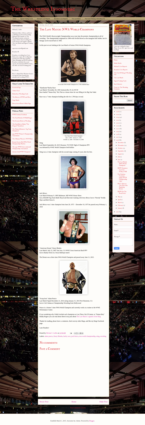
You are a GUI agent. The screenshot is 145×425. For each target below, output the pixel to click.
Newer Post (43, 402)
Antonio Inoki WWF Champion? (21, 152)
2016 (117, 140)
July (119, 157)
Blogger (91, 421)
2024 (117, 117)
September (121, 151)
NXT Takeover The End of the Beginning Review (123, 186)
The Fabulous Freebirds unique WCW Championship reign (122, 177)
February (120, 205)
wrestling (103, 336)
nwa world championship (87, 336)
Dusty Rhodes (58, 336)
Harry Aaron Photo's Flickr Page (21, 103)
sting (97, 336)
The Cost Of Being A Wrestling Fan (95, 19)
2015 (117, 212)
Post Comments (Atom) (78, 408)
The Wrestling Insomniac (43, 9)
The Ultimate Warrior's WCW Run (22, 139)
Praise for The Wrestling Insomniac (121, 88)
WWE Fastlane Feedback (19, 114)
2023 (117, 120)
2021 (117, 126)
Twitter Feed (16, 91)
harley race (67, 336)
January (120, 208)
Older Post (103, 402)
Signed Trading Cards (26, 19)
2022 (117, 123)
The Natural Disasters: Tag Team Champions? (21, 130)
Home (14, 19)
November (121, 145)
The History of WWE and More (21, 97)
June (119, 159)
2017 (117, 137)
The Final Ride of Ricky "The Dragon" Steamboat (20, 125)
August (120, 154)
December (121, 142)
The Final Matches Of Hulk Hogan (22, 118)
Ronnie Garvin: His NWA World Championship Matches (21, 143)
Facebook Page (16, 87)
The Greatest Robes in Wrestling (21, 121)
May (119, 197)
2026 (117, 111)
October (120, 148)
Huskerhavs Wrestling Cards (20, 94)
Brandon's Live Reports (61, 19)
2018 (117, 134)
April (119, 199)
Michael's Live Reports (43, 19)
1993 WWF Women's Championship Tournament (22, 134)
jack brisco (74, 336)
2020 (117, 129)
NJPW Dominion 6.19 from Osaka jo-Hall (122, 169)
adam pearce (49, 336)
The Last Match (76, 19)
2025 (117, 114)
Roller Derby (117, 63)
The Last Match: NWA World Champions (122, 163)
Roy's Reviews (118, 84)
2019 (117, 131)
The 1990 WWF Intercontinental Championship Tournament (21, 147)
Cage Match (15, 100)
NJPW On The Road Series (122, 192)
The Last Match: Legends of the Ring (89, 316)
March (120, 202)
